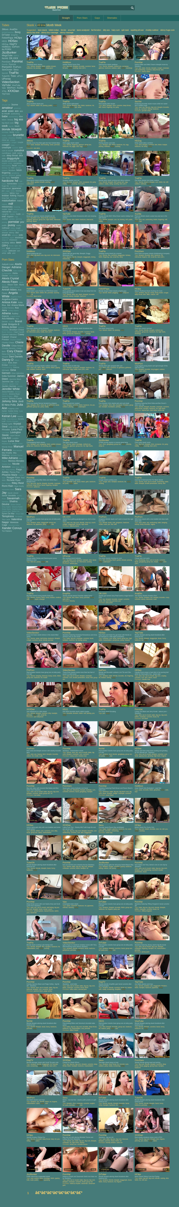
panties (12, 219)
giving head (153, 1066)
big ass (18, 119)
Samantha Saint (8, 489)
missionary (7, 206)
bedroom (51, 638)
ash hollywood (38, 717)
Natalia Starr (6, 464)
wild (13, 253)
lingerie (20, 195)
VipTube (6, 85)
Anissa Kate (9, 302)
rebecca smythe (75, 1183)
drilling (150, 109)
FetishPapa (7, 38)
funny (64, 333)
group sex (88, 145)
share (146, 1141)
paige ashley (48, 991)
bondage (5, 132)
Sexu (16, 69)
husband (13, 186)
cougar (14, 142)
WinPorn (11, 88)
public (4, 225)
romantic (108, 831)
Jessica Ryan (14, 394)
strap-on (5, 240)
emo (74, 482)
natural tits (6, 211)
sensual (20, 230)
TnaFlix (14, 72)
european (17, 163)
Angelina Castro (10, 299)
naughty (5, 214)
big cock (69, 66)
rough (18, 228)
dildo (4, 158)
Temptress (8, 516)
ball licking (43, 638)
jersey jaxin (145, 952)
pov (22, 222)
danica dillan (146, 71)
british (9, 135)
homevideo (12, 183)
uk (32, 294)
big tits (11, 126)
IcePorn (16, 47)
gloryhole (157, 790)
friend (119, 638)
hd (16, 180)
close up (5, 140)
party (117, 107)
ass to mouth (152, 482)
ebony (20, 161)
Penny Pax (15, 472)
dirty (49, 713)
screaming (12, 230)
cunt (14, 153)
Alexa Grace (13, 276)
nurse (51, 145)
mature (20, 201)
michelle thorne (82, 1144)
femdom (12, 170)
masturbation (9, 200)
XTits (4, 91)
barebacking (13, 117)
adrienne (37, 487)
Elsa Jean (12, 362)
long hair (5, 198)
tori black (145, 718)
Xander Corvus (12, 528)
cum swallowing (140, 70)
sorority (128, 444)
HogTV (13, 44)
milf (10, 203)
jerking (118, 407)
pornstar (13, 221)
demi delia (153, 410)
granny (122, 866)
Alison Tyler (12, 284)
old (23, 214)
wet (18, 251)
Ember (5, 365)
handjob (15, 177)
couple (20, 142)
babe (5, 116)
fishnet (78, 524)
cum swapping (41, 444)
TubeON (6, 76)
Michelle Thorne (16, 455)
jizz (3, 191)
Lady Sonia (13, 427)
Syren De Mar (8, 513)
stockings (19, 237)
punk (66, 483)
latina (12, 193)
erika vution (73, 989)
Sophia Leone (17, 509)
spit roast (125, 30)
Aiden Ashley (18, 271)
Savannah (13, 498)
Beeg (18, 32)
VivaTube (16, 85)
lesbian (5, 195)
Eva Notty (12, 365)
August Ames (15, 316)
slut (17, 232)
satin (118, 68)
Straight (66, 18)
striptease (13, 240)
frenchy (72, 601)
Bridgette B (13, 324)
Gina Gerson (9, 371)
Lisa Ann (6, 438)
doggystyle (13, 158)
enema (48, 367)
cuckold (15, 148)
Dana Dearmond (9, 354)
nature (14, 212)
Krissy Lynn (7, 424)
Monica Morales (16, 461)
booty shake (159, 293)
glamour (101, 68)
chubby (19, 138)
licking (13, 195)
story (121, 257)
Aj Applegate (6, 273)
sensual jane (82, 989)
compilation (6, 142)
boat (110, 1064)
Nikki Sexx (16, 467)
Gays (97, 18)
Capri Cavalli (19, 332)
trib (47, 562)
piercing (19, 219)
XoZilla (20, 88)
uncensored (15, 248)
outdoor (5, 219)
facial (14, 165)
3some (14, 104)
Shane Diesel (16, 504)
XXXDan (13, 91)
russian (4, 230)
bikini (39, 367)
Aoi (8, 305)
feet (12, 168)
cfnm (114, 105)
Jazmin (20, 386)
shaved (5, 232)
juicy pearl (109, 603)
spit (76, 107)
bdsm (4, 120)
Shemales (112, 18)
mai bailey (37, 795)
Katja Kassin (13, 413)
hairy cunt (115, 30)
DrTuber (6, 35)
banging (164, 522)
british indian (54, 30)
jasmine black (38, 991)
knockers (5, 193)
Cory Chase (15, 351)
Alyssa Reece (15, 287)
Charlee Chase (15, 340)
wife (9, 253)
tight (16, 246)
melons (4, 204)
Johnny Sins (9, 401)
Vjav (4, 88)
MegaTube (7, 55)
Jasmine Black (15, 379)
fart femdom (96, 30)
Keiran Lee (9, 416)
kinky (13, 191)
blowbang (142, 560)
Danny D (7, 359)
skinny (11, 232)
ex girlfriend (120, 367)
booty (11, 132)
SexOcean (7, 69)
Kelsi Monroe (12, 419)
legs (17, 193)
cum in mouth (7, 151)
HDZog (5, 44)
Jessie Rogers (7, 396)
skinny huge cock (167, 30)
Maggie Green (17, 444)
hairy (8, 178)
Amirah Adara (9, 289)
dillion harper (74, 1030)
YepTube (6, 94)
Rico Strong (6, 483)
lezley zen (73, 1144)
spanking (5, 238)
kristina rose (83, 756)
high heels (49, 219)
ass (17, 111)
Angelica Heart (16, 297)
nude (18, 214)
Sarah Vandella (9, 495)
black (17, 126)
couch (93, 522)
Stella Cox (15, 511)
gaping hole (143, 756)
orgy (16, 217)
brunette (18, 135)
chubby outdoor (152, 30)
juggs (8, 191)
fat (9, 168)
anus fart (71, 30)
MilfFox (16, 56)
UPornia (6, 78)
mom (10, 209)
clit (126, 676)
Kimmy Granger (12, 421)
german (5, 175)
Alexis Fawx (10, 281)
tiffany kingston (147, 911)
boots (40, 909)
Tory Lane (6, 519)
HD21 (4, 41)
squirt (12, 238)
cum (21, 147)
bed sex (33, 562)
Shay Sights (6, 507)
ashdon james (38, 911)
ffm (46, 293)
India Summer (9, 376)
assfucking (15, 114)
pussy (11, 225)
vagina (153, 524)
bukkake (85, 560)
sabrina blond (74, 526)
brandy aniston (111, 1142)
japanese (16, 188)
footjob (164, 145)
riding (12, 228)
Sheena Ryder (17, 507)
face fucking (6, 166)
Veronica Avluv (13, 525)
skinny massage (66, 32)
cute (3, 155)
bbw (21, 116)
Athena (6, 313)
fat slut (63, 30)
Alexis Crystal (10, 278)
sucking (5, 242)
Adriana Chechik (11, 269)
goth (87, 482)
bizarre (33, 105)
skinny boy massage (49, 32)
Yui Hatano (7, 531)
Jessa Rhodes (8, 392)
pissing (4, 222)
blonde (6, 129)
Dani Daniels (16, 356)
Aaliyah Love (8, 264)
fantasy (4, 168)
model (4, 209)
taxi (140, 221)
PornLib (12, 64)
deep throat (12, 155)
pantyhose (115, 640)
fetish (19, 170)
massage (13, 198)
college (12, 140)
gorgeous (119, 522)
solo (21, 235)
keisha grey (73, 563)
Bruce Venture (7, 332)
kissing (18, 191)
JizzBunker (9, 52)
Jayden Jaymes (9, 386)
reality (18, 225)
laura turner (37, 296)
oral (4, 216)
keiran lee (161, 410)
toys (8, 248)
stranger (42, 599)
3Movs (5, 29)
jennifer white (146, 111)
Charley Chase (8, 342)
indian (20, 186)
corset (45, 909)
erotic (10, 163)
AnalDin (13, 29)
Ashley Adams (13, 310)
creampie (6, 147)
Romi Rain (7, 486)
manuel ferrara (49, 911)
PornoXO (7, 67)
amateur (7, 107)
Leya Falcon (15, 435)
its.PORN (6, 49)
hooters (21, 184)
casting (4, 138)
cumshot (19, 150)
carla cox (119, 1142)
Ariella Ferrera (8, 308)
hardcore (8, 180)
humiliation (111, 407)
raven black (109, 795)
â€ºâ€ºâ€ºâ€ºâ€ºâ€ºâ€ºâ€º (58, 1192)
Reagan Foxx (13, 477)
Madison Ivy (6, 444)
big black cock (8, 123)
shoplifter (118, 989)
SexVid (5, 73)
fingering (6, 173)
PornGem (6, 62)
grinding (150, 756)
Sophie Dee (6, 511)
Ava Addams (8, 318)
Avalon (11, 322)
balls (159, 522)
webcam (12, 251)
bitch (104, 105)
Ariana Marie (17, 305)
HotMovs (6, 47)
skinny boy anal (33, 32)
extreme (71, 792)
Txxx (13, 76)
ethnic (150, 677)
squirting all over (137, 30)
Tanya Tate (20, 514)
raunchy (56, 293)
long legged (155, 369)
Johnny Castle (15, 398)
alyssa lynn (145, 410)
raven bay (109, 832)
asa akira (37, 148)
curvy (19, 153)
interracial (6, 188)
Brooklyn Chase (16, 330)
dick (21, 155)
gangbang (15, 173)
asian (11, 111)
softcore (15, 235)
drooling (109, 560)
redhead (5, 228)
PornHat (17, 61)
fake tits (21, 166)
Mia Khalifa (7, 453)
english (4, 163)
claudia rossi (146, 679)
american (17, 108)
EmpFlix (14, 35)
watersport (49, 68)
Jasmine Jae (7, 381)
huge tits (5, 186)
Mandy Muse (7, 447)
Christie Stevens (8, 348)
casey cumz (74, 756)
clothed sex (117, 66)
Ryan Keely (19, 486)
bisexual (44, 676)
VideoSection (10, 82)
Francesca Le (7, 367)
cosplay (163, 676)
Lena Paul (16, 429)
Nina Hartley (10, 470)
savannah (33, 913)
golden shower (51, 66)
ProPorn (17, 67)
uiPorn (20, 76)
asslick (36, 1178)
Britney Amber (9, 327)
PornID (5, 64)
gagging (29, 219)
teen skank (42, 30)
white (4, 253)
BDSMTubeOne (8, 32)
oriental (65, 907)
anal (4, 110)
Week (58, 25)
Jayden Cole (13, 384)
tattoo (12, 242)
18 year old (6, 105)
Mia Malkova (9, 454)
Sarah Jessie (13, 493)
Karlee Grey (13, 411)
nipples (12, 214)
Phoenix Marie (9, 474)
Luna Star (14, 440)
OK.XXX (13, 58)
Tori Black (18, 516)
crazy (13, 145)
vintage (4, 251)
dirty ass (106, 30)
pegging (115, 293)
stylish (35, 221)
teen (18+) (82, 68)
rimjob (156, 562)
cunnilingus (6, 153)
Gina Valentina (18, 373)
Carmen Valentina (9, 334)
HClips (18, 37)
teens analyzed (83, 30)
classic (29, 756)
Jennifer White (11, 388)
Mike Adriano (10, 458)
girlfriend (12, 175)
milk (28, 599)
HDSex (13, 41)
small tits (6, 235)
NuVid (5, 58)
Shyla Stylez (6, 509)
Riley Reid (18, 483)
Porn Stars (82, 18)
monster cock (19, 209)
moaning (17, 207)
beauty (10, 120)
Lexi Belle (5, 433)
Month (50, 25)
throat (11, 246)
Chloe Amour (17, 346)
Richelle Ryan (14, 480)
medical (38, 369)
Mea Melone (17, 450)
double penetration (9, 161)
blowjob (16, 129)
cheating (11, 138)
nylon (38, 1103)
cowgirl (5, 144)
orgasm (10, 216)
